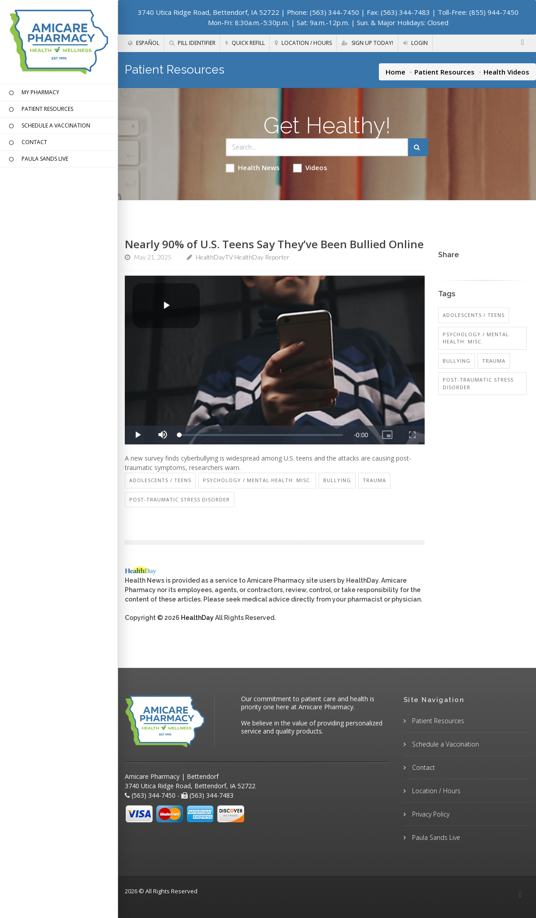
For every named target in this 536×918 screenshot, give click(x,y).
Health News (253, 167)
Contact (422, 767)
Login (415, 43)
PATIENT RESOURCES (40, 109)
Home (395, 71)
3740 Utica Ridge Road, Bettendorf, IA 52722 (208, 12)
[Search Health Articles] (317, 147)
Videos (310, 167)
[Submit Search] (418, 147)
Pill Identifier (192, 43)
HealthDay (197, 617)
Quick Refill (245, 43)
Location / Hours (303, 43)
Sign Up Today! (367, 43)
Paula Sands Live (435, 837)
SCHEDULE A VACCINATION (48, 126)
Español (143, 43)
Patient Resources (444, 71)
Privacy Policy (429, 814)
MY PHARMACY (33, 93)
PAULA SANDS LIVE (37, 159)
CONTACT (27, 143)
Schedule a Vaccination (444, 744)
